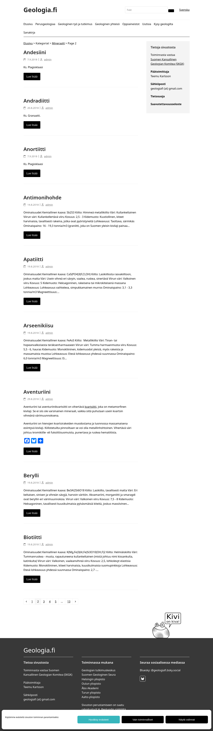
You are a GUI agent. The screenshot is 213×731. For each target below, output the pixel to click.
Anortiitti (35, 149)
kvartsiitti (90, 407)
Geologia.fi (40, 9)
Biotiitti (33, 537)
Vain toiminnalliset (143, 719)
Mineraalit (58, 43)
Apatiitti (33, 259)
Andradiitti (37, 100)
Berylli (31, 475)
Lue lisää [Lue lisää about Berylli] (31, 513)
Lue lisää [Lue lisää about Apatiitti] (31, 301)
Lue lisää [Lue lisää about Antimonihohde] (31, 235)
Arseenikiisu (38, 325)
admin (48, 59)
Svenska (184, 10)
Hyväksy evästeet (99, 719)
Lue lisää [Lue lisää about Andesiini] (31, 76)
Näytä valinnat (187, 719)
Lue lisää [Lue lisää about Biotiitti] (31, 579)
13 (70, 601)
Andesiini (35, 52)
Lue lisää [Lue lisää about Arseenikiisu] (31, 367)
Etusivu (28, 43)
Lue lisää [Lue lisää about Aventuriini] (31, 451)
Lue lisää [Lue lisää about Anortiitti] (31, 173)
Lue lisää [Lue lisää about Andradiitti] (31, 125)
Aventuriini (37, 391)
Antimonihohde (43, 197)
